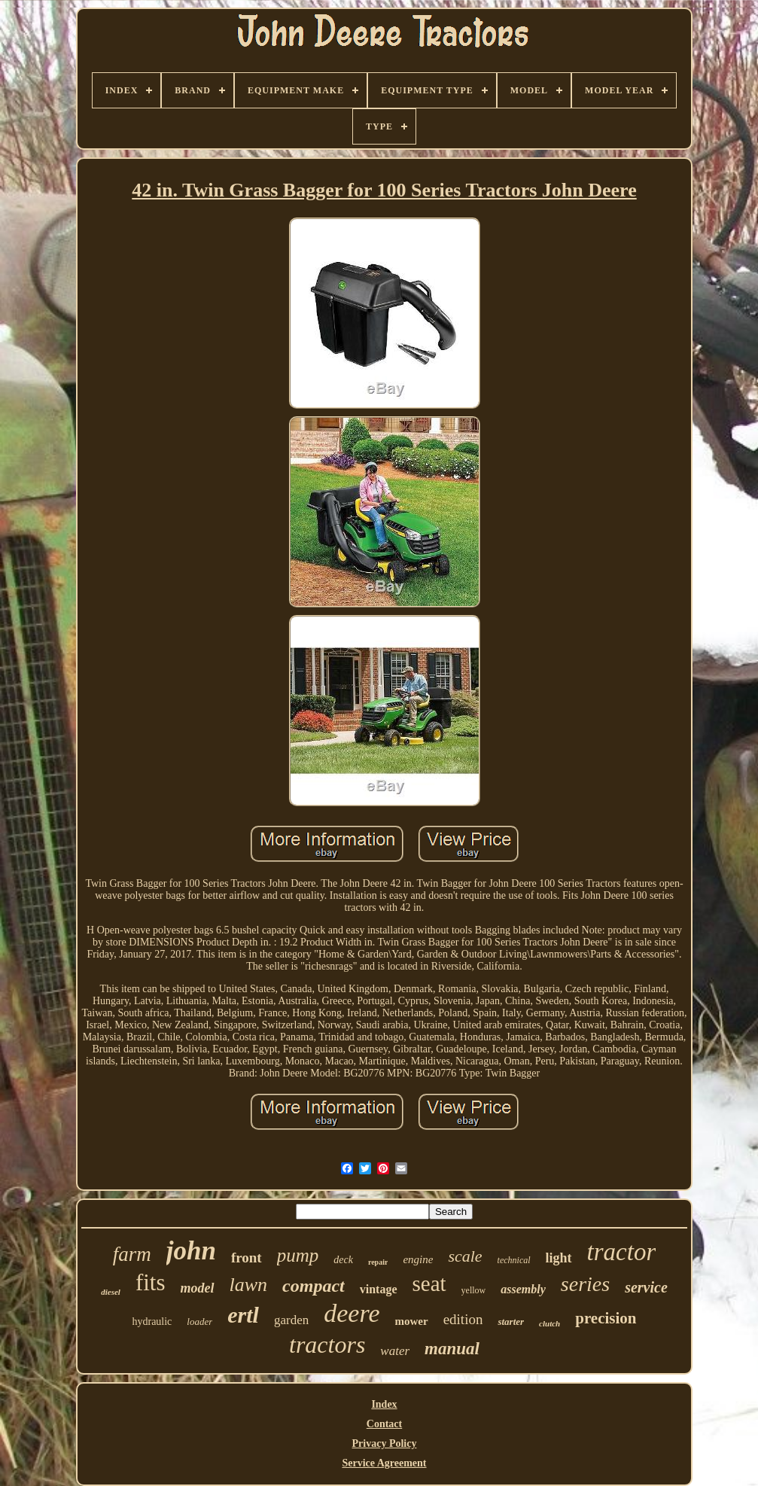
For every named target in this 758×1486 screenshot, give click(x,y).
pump (298, 1255)
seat (429, 1283)
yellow (473, 1290)
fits (150, 1282)
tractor (621, 1251)
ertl (243, 1314)
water (394, 1351)
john (191, 1250)
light (559, 1257)
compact (313, 1286)
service (646, 1287)
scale (465, 1256)
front (246, 1257)
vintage (378, 1289)
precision (605, 1318)
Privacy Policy (384, 1443)
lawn (249, 1285)
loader (199, 1321)
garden (291, 1320)
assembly (523, 1289)
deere (351, 1313)
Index (384, 1404)
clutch (549, 1323)
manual (452, 1348)
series (585, 1284)
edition (463, 1319)
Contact (384, 1424)
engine (418, 1259)
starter (511, 1321)
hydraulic (152, 1321)
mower (411, 1321)
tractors (327, 1344)
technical (514, 1260)
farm (132, 1254)
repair (378, 1262)
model (198, 1288)
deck (343, 1259)
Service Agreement (384, 1463)
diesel (110, 1291)
